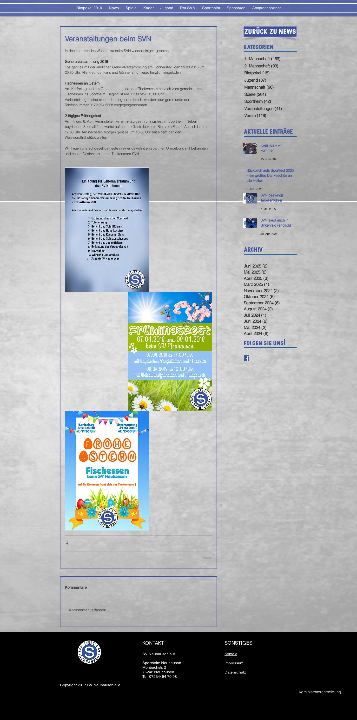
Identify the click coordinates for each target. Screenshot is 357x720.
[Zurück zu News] (270, 31)
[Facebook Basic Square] (246, 358)
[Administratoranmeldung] (320, 692)
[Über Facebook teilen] (67, 543)
